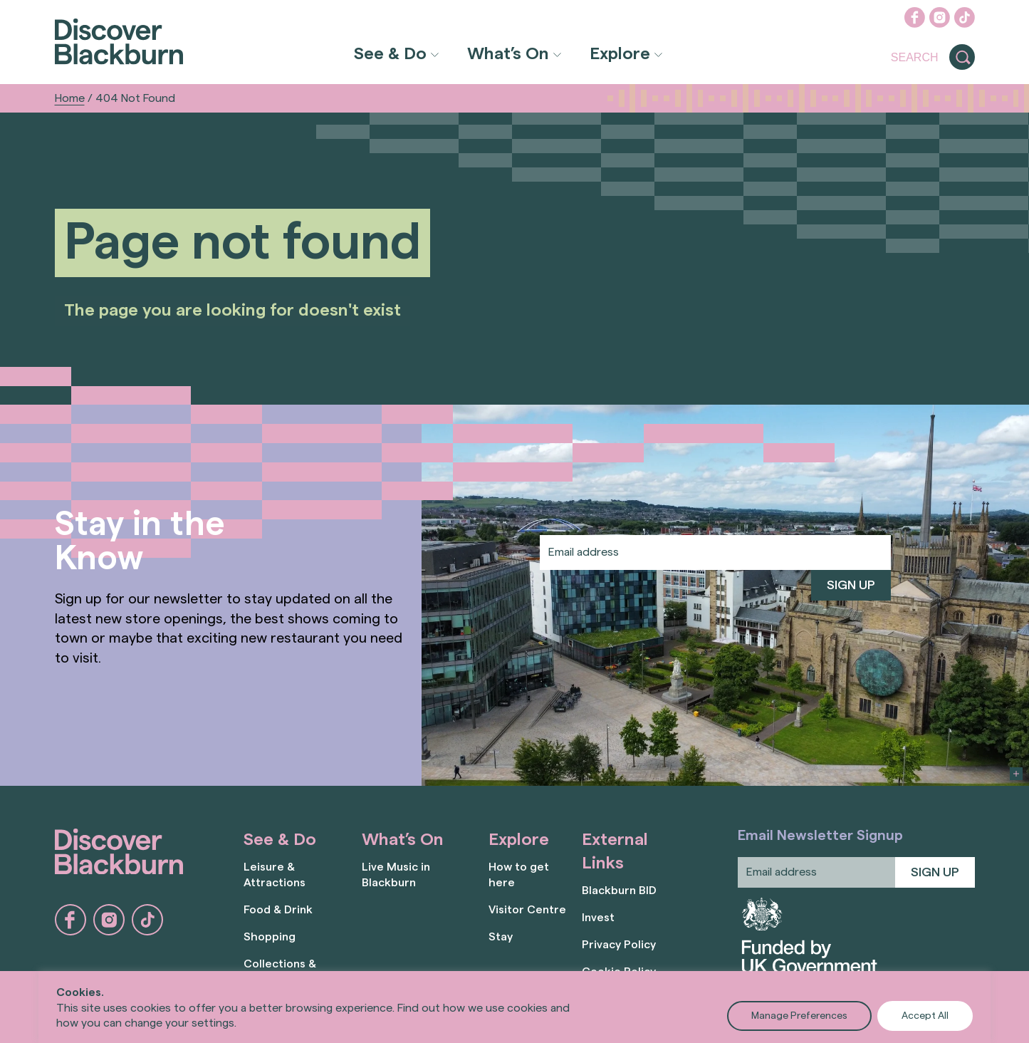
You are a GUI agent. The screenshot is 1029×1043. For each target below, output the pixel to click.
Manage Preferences (799, 1016)
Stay (501, 937)
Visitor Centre (527, 909)
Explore (620, 54)
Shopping (270, 937)
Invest (598, 917)
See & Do (390, 54)
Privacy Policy (619, 944)
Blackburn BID (619, 890)
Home (70, 98)
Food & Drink (278, 909)
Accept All (925, 1016)
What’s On (508, 54)
